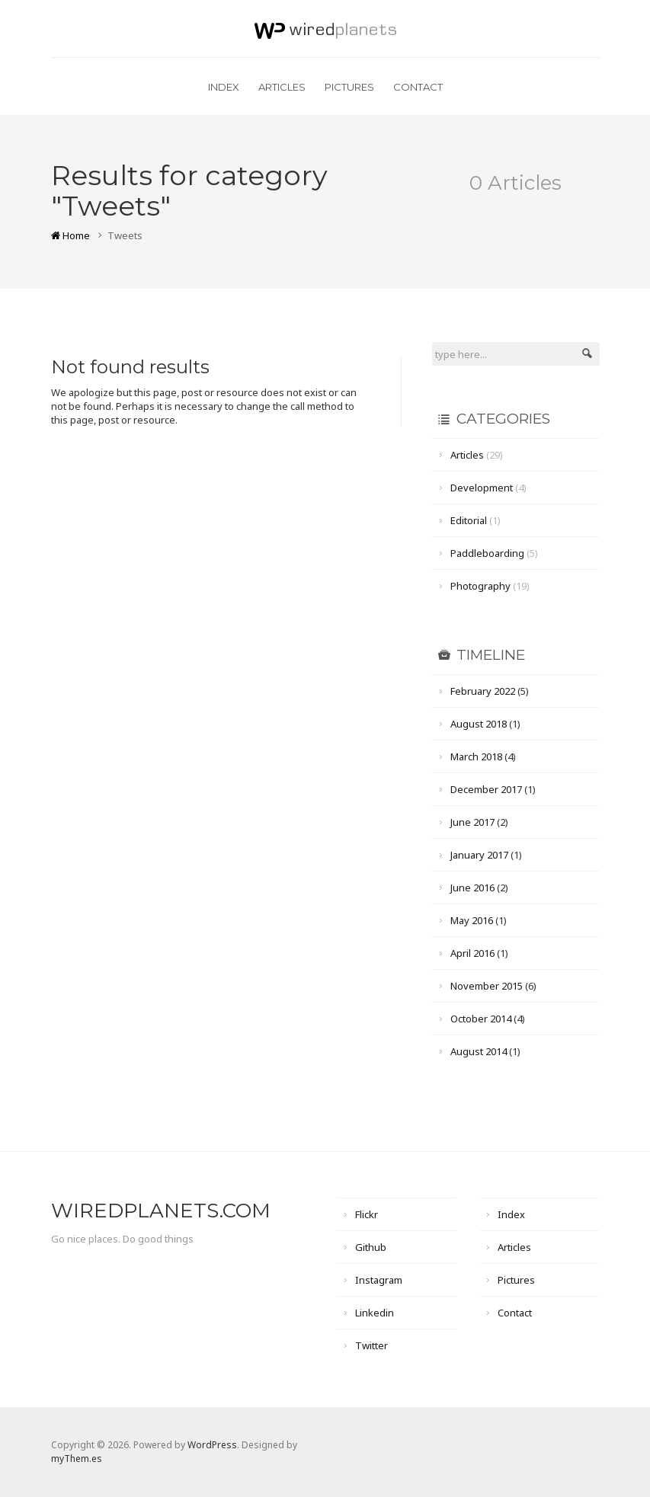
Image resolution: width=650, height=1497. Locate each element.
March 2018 (476, 756)
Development (481, 487)
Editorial (468, 520)
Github (370, 1247)
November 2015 (486, 986)
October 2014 (480, 1018)
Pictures (349, 87)
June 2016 (472, 887)
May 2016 (471, 920)
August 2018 (478, 724)
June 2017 (472, 822)
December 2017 (486, 789)
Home (70, 235)
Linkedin (374, 1312)
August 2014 (478, 1051)
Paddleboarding (487, 553)
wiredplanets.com (161, 1210)
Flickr (366, 1214)
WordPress (212, 1444)
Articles (282, 87)
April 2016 (472, 953)
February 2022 (482, 691)
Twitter (371, 1345)
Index (223, 87)
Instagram (378, 1280)
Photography (480, 586)
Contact (418, 87)
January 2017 (479, 855)
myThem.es (76, 1458)
